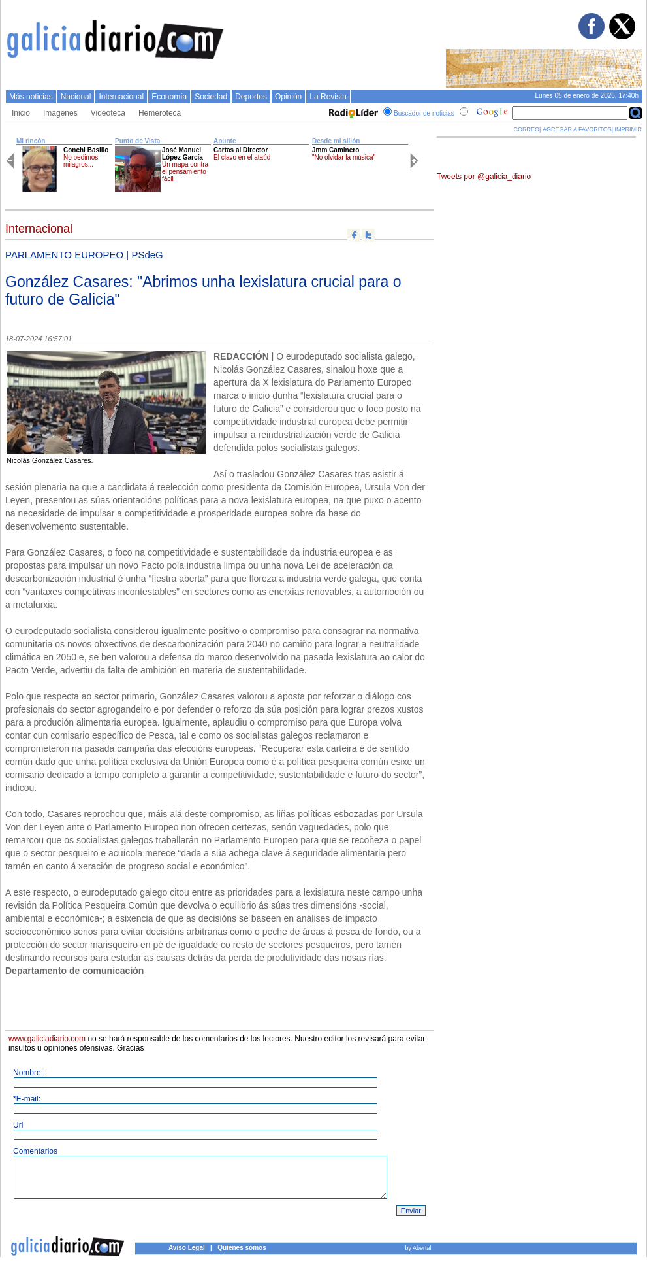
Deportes (251, 96)
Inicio (21, 113)
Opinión (288, 96)
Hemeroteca (159, 113)
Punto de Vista (137, 140)
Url (18, 1125)
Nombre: (28, 1072)
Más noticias (31, 96)
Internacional (121, 96)
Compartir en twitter (368, 235)
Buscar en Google (635, 113)
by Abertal (418, 1248)
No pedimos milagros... (80, 161)
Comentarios (35, 1151)
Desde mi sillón (336, 140)
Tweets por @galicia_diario (484, 176)
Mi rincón (30, 140)
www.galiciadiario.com (47, 1038)
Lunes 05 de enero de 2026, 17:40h (587, 95)
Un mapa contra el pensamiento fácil (185, 171)
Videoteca (108, 113)
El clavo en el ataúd (241, 157)
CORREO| (527, 129)
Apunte (224, 140)
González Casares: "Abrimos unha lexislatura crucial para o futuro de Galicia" (203, 290)
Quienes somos (241, 1247)
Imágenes (60, 113)
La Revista (328, 96)
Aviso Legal (186, 1247)
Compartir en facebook (353, 235)
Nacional (76, 96)
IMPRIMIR (628, 129)
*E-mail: (26, 1098)
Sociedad (211, 96)
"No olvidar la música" (343, 157)
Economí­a (169, 96)
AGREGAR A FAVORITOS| (578, 129)
